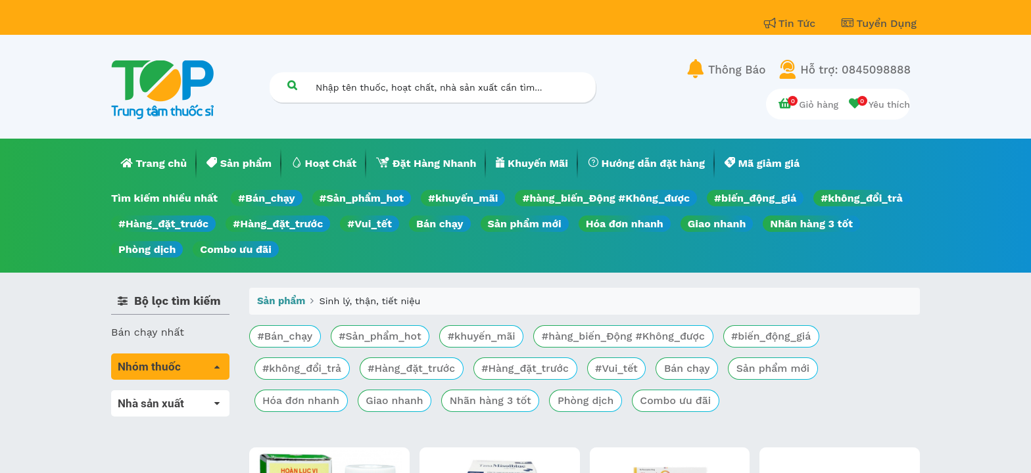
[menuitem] (154, 163)
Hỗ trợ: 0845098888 (855, 69)
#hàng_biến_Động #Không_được (606, 198)
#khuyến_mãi (463, 198)
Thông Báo (736, 69)
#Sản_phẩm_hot (362, 198)
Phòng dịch (147, 249)
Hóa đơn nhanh (624, 223)
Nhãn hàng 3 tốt (811, 223)
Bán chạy (439, 223)
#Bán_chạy (266, 198)
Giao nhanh (717, 223)
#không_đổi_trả (862, 198)
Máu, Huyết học (151, 416)
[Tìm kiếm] (292, 85)
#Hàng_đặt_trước (163, 223)
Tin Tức (791, 23)
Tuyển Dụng (879, 23)
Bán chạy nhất (147, 332)
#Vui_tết (369, 223)
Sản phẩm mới (525, 223)
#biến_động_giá (755, 198)
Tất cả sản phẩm (153, 398)
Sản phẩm (281, 301)
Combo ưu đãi (236, 249)
